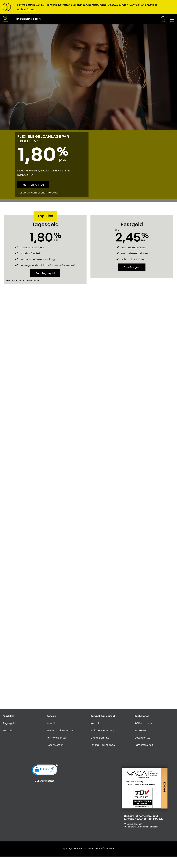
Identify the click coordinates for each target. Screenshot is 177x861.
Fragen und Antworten (61, 730)
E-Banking (5, 21)
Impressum (141, 730)
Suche (163, 21)
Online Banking (99, 737)
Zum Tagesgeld (45, 273)
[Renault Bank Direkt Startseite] (84, 19)
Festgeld (8, 730)
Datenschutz (142, 737)
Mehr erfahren (26, 9)
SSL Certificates (45, 780)
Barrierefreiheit (143, 744)
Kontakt (52, 723)
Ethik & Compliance (102, 744)
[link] (45, 770)
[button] (172, 19)
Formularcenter (56, 737)
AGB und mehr (143, 723)
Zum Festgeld (131, 267)
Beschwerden (55, 744)
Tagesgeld (9, 723)
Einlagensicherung (102, 730)
